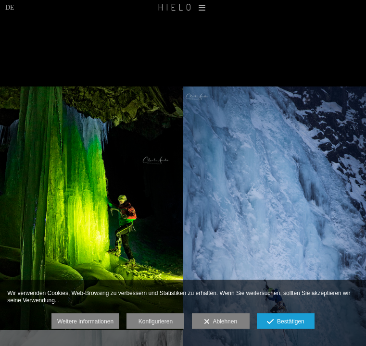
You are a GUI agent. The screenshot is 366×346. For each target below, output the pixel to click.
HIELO (183, 7)
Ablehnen (220, 322)
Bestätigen (285, 322)
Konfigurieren (156, 321)
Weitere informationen (85, 321)
